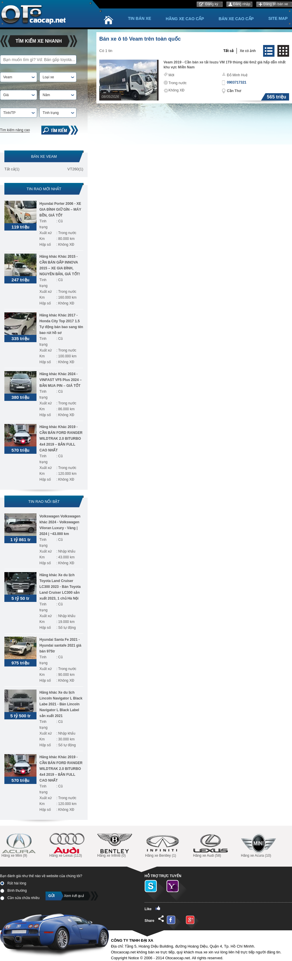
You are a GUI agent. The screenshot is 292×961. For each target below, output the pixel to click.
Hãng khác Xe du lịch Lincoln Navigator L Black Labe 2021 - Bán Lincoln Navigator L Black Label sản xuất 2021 (60, 704)
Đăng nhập (241, 4)
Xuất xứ (45, 233)
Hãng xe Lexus (66, 845)
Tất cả (9, 169)
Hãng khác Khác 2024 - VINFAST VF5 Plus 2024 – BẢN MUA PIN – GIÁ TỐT (60, 380)
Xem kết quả (74, 896)
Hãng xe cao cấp (185, 18)
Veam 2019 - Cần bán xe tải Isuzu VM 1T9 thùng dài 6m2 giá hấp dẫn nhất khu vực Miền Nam (225, 64)
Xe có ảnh (247, 51)
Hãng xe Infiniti (114, 845)
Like (152, 908)
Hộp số (45, 245)
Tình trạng (43, 224)
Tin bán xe (139, 18)
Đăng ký (211, 4)
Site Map (278, 18)
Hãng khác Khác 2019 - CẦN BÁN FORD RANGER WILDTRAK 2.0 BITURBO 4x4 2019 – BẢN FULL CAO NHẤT (60, 438)
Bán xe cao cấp (236, 18)
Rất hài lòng (13, 883)
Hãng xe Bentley (162, 845)
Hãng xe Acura (258, 845)
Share (154, 919)
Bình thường (13, 891)
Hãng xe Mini (18, 845)
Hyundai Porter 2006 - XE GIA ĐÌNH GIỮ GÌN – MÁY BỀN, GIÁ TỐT (60, 209)
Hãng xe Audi (210, 845)
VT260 (73, 169)
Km (42, 239)
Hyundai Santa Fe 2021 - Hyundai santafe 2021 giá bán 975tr (60, 645)
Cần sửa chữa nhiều (19, 898)
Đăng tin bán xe (275, 4)
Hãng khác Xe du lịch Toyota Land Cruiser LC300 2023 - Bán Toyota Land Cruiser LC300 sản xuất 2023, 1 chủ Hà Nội (60, 586)
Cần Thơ (234, 91)
